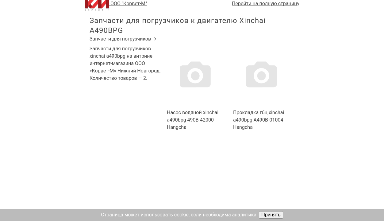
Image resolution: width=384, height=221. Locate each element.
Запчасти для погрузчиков (120, 39)
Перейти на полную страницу (265, 3)
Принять (271, 214)
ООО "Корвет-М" (116, 5)
